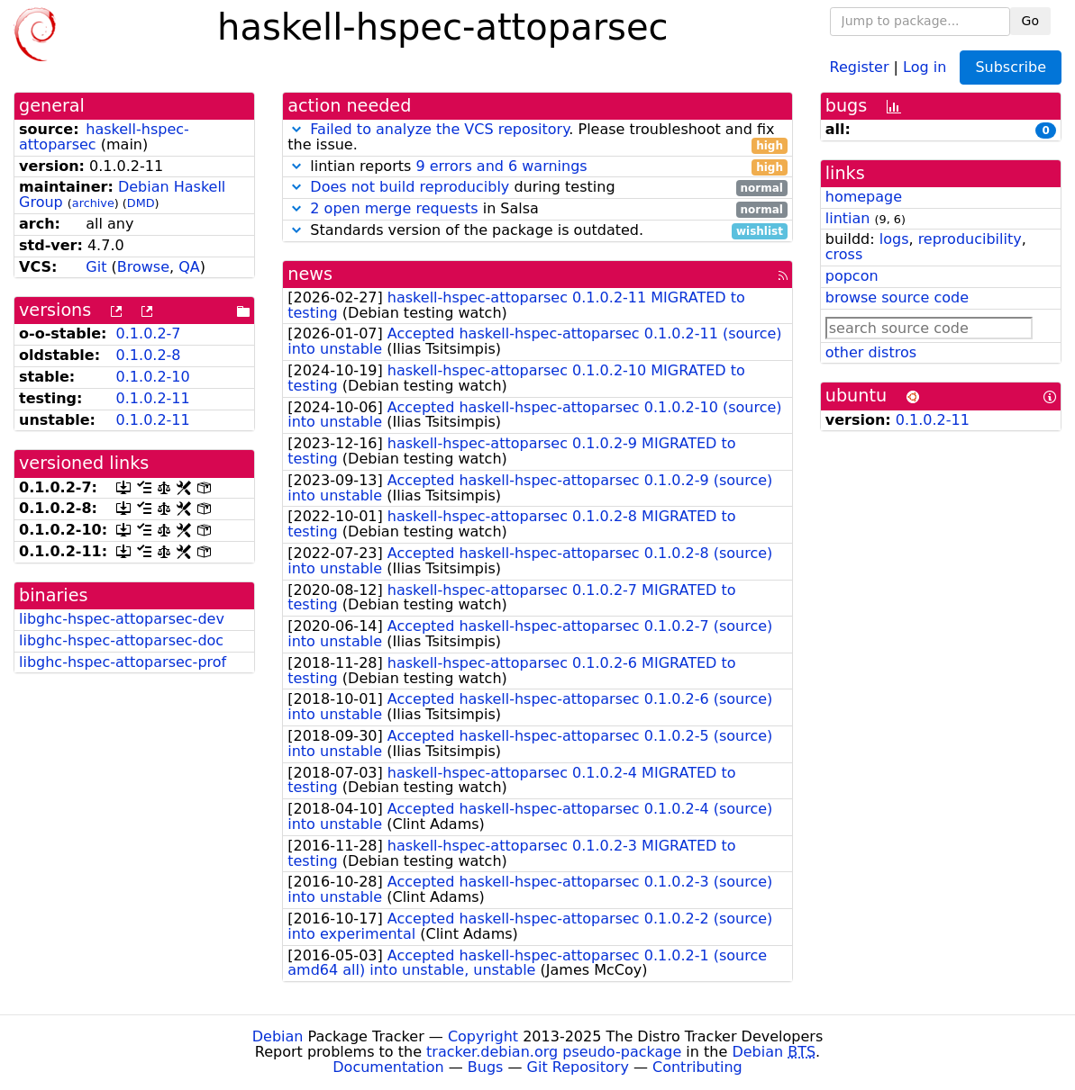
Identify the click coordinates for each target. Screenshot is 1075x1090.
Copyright (483, 1036)
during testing (537, 187)
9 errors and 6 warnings (501, 166)
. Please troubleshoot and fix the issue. (537, 137)
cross (843, 254)
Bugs (486, 1067)
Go (1030, 21)
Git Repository (578, 1067)
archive (93, 203)
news (310, 274)
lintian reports (537, 167)
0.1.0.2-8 (148, 355)
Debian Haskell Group (122, 194)
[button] (296, 129)
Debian (278, 1036)
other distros (870, 352)
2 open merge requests (394, 208)
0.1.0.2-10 (153, 376)
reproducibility (970, 239)
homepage (863, 196)
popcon (852, 275)
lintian (847, 218)
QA (189, 266)
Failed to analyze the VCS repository (439, 129)
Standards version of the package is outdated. (537, 231)
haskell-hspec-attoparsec (104, 137)
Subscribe (1010, 67)
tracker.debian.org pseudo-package (553, 1051)
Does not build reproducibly (409, 186)
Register (859, 66)
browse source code (897, 297)
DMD (141, 203)
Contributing (697, 1067)
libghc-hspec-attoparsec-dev (121, 618)
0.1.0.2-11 (153, 398)
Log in (924, 66)
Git (96, 266)
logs (894, 239)
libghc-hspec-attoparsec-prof (122, 662)
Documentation (388, 1067)
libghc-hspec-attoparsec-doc (121, 640)
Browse (143, 266)
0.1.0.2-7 (148, 333)
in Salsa (537, 209)
